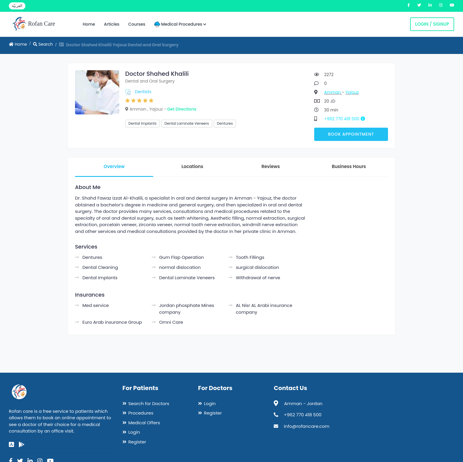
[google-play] (22, 445)
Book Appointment (351, 134)
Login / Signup (432, 24)
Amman (333, 92)
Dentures (225, 123)
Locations (192, 166)
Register (137, 442)
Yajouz (352, 92)
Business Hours (349, 166)
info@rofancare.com (306, 426)
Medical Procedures (180, 24)
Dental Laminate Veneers (186, 123)
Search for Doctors (148, 403)
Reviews (270, 166)
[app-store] (11, 445)
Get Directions (181, 109)
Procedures (141, 413)
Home (89, 24)
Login (134, 432)
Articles (111, 24)
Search (43, 44)
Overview (114, 166)
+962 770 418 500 (346, 119)
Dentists (143, 92)
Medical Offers (144, 423)
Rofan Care (33, 24)
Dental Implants (142, 123)
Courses (136, 24)
